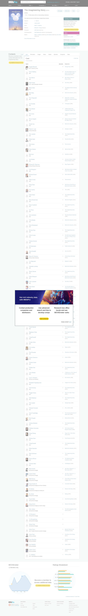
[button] (44, 319)
